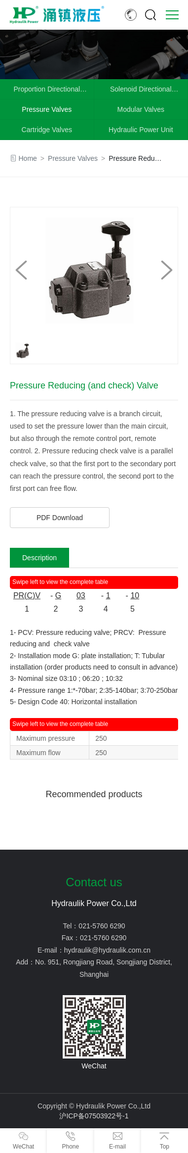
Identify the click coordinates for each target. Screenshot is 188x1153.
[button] (167, 270)
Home (28, 158)
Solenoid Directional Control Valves (141, 92)
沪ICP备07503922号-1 (93, 1116)
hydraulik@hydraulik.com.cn (107, 950)
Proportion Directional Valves (46, 92)
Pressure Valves (47, 109)
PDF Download (60, 518)
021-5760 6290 (101, 926)
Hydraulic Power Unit (141, 130)
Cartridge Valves (47, 130)
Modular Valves (140, 109)
